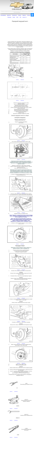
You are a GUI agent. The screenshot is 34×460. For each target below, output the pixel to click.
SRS (20, 17)
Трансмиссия (14, 15)
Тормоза (19, 15)
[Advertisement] (20, 31)
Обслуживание (3, 15)
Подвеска (24, 15)
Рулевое (28, 15)
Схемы (14, 17)
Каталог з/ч (24, 17)
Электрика (9, 17)
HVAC (17, 17)
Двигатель (9, 15)
